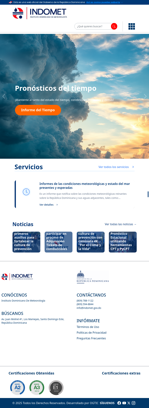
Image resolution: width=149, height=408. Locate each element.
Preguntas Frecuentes (91, 338)
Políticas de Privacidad (92, 333)
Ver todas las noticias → (121, 224)
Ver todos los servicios (116, 167)
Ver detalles (48, 204)
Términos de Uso (88, 327)
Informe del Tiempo (38, 110)
